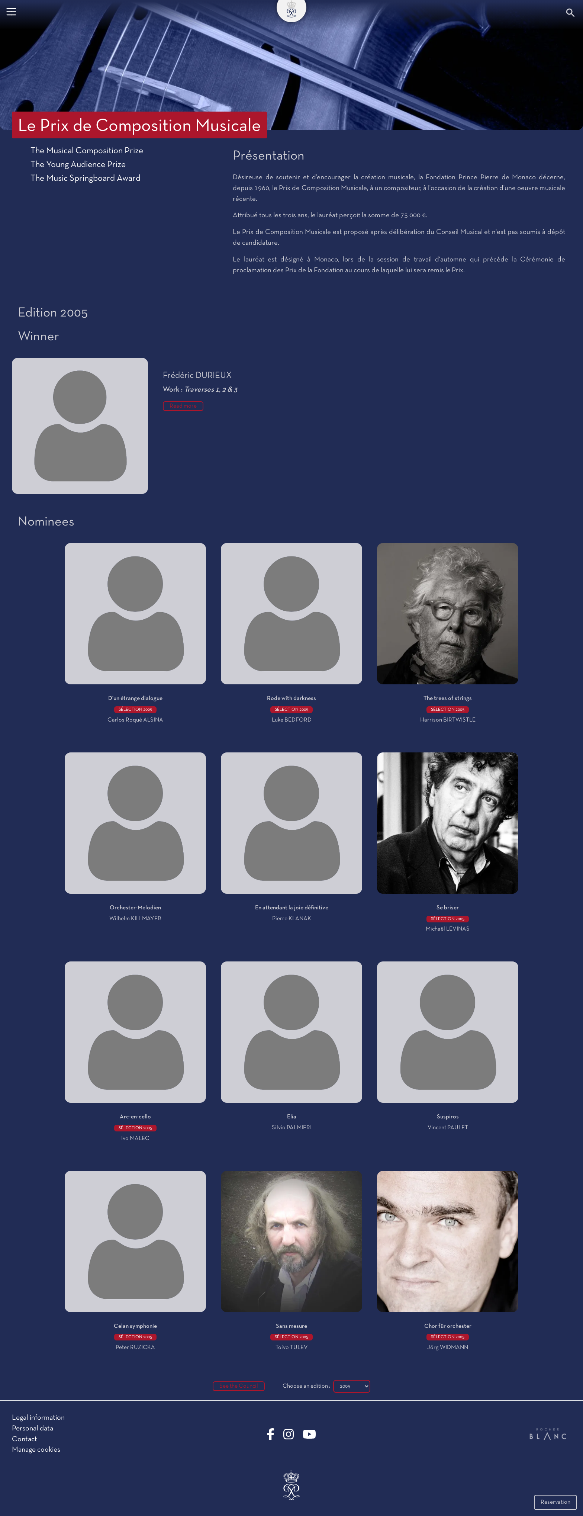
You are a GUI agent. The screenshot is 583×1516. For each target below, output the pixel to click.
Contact (24, 1439)
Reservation (555, 1502)
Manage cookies (36, 1449)
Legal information (38, 1417)
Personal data (32, 1428)
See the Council (238, 1386)
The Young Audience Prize (78, 165)
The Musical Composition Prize (86, 151)
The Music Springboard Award (85, 178)
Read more (183, 406)
